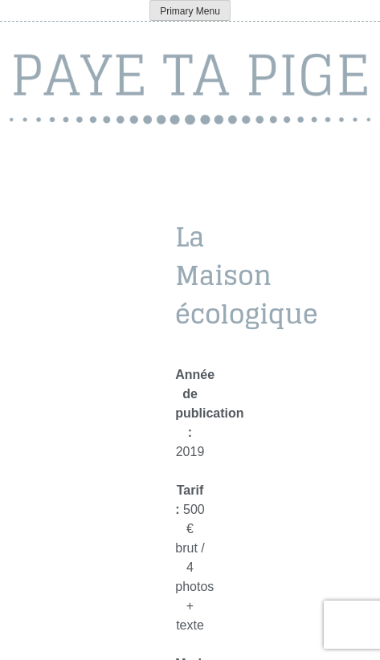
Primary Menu (190, 11)
